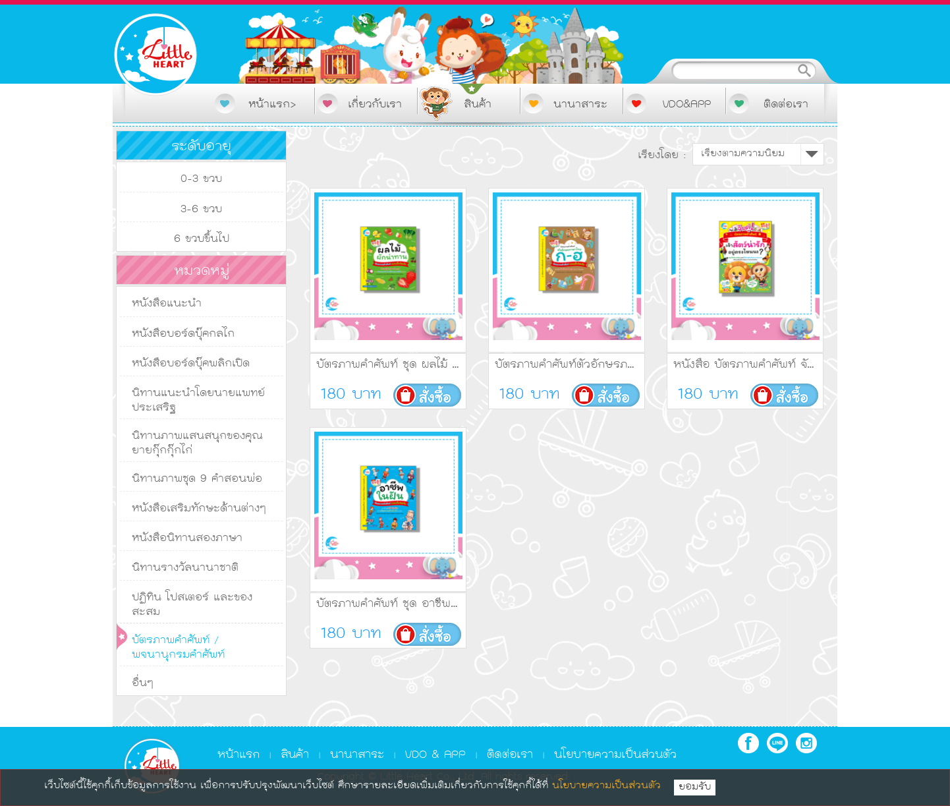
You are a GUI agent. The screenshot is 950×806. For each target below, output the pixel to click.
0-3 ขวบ (201, 179)
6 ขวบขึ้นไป (201, 239)
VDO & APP (435, 755)
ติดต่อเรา (510, 755)
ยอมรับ (695, 787)
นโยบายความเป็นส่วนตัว (615, 755)
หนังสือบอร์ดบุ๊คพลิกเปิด (191, 364)
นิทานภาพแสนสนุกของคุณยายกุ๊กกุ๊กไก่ (197, 443)
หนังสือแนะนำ (167, 304)
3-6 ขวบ (201, 209)
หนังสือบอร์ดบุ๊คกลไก (183, 334)
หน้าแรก (238, 755)
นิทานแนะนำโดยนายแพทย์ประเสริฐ (198, 401)
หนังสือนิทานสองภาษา (187, 538)
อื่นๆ (143, 683)
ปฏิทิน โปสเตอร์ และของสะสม (192, 605)
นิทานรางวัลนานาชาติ (185, 568)
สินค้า (295, 755)
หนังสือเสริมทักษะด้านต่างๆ (199, 509)
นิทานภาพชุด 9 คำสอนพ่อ (197, 479)
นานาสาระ (357, 755)
